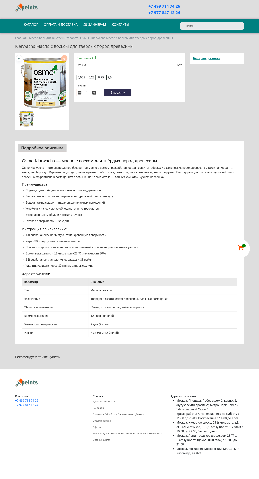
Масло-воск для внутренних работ (53, 38)
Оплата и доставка (61, 24)
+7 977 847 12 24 (164, 12)
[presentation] (19, 58)
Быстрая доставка (206, 58)
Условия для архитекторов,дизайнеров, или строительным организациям (127, 436)
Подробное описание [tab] (42, 147)
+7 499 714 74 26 (164, 6)
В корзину (118, 92)
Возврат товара (102, 420)
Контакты (120, 24)
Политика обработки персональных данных (118, 414)
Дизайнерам (94, 24)
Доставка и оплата (104, 401)
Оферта (97, 427)
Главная (21, 38)
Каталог (31, 24)
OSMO (84, 38)
